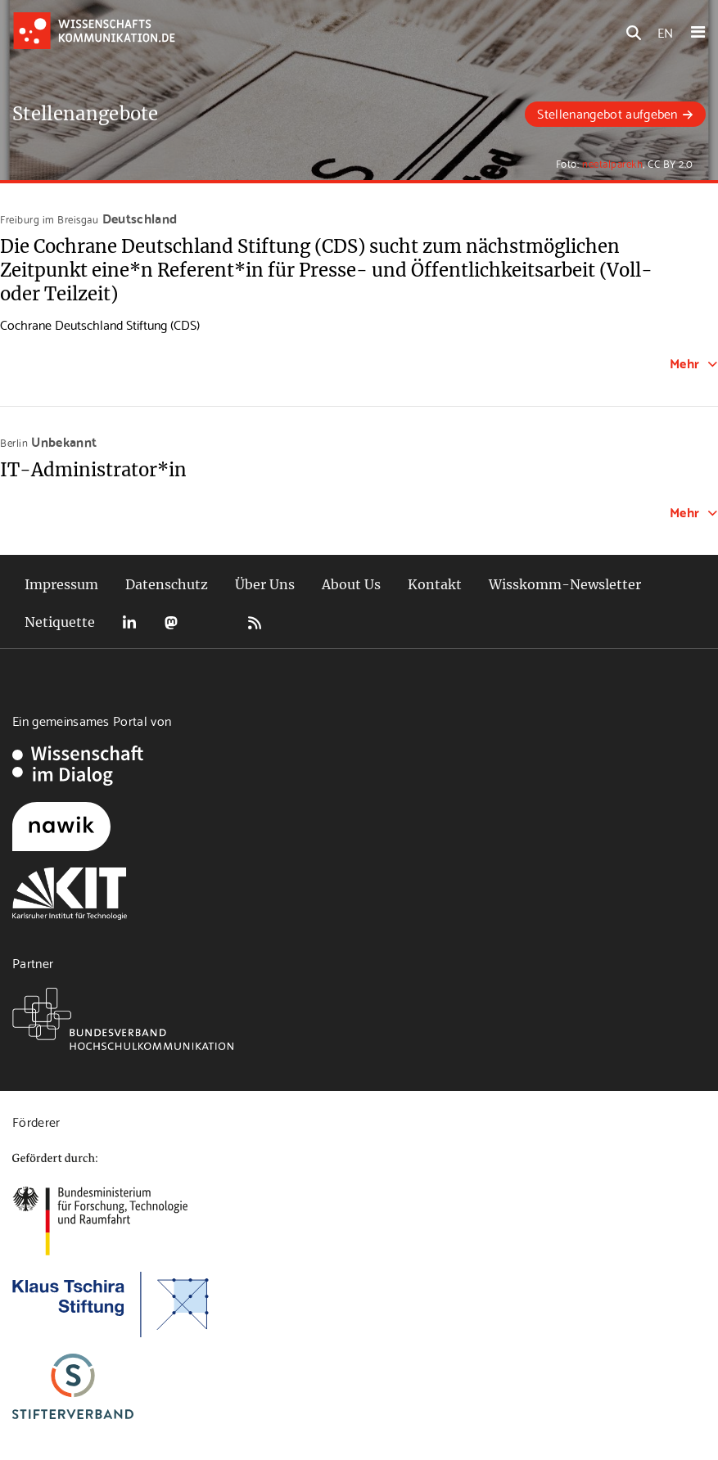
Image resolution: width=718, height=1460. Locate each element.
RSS (254, 622)
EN (665, 31)
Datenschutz (166, 584)
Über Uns (265, 584)
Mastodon (171, 622)
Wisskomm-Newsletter (565, 584)
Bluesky (213, 622)
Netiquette (60, 622)
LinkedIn (129, 622)
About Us (351, 584)
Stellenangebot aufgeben (607, 112)
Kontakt (435, 584)
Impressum (61, 584)
